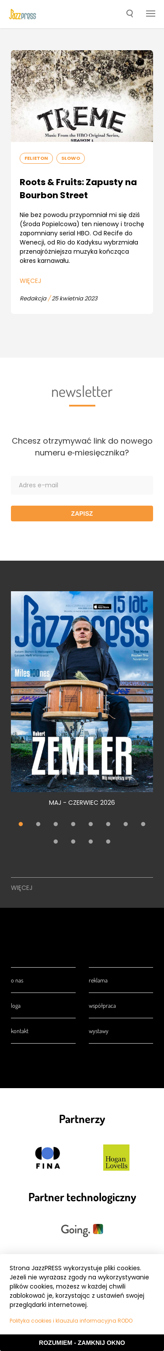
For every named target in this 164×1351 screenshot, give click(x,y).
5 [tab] (91, 825)
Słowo (70, 158)
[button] (129, 14)
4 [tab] (73, 825)
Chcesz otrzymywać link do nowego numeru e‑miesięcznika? (82, 446)
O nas (17, 980)
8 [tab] (143, 825)
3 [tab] (56, 825)
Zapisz (82, 513)
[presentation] (22, 14)
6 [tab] (108, 825)
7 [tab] (126, 825)
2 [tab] (38, 825)
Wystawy (98, 1030)
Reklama (98, 980)
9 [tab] (56, 842)
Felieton (36, 158)
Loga (16, 1005)
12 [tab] (108, 842)
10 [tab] (73, 842)
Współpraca (102, 1005)
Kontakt (19, 1030)
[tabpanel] (82, 703)
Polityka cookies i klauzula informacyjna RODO (71, 1320)
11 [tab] (91, 842)
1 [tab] (21, 825)
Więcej (30, 280)
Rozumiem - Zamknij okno (82, 1342)
